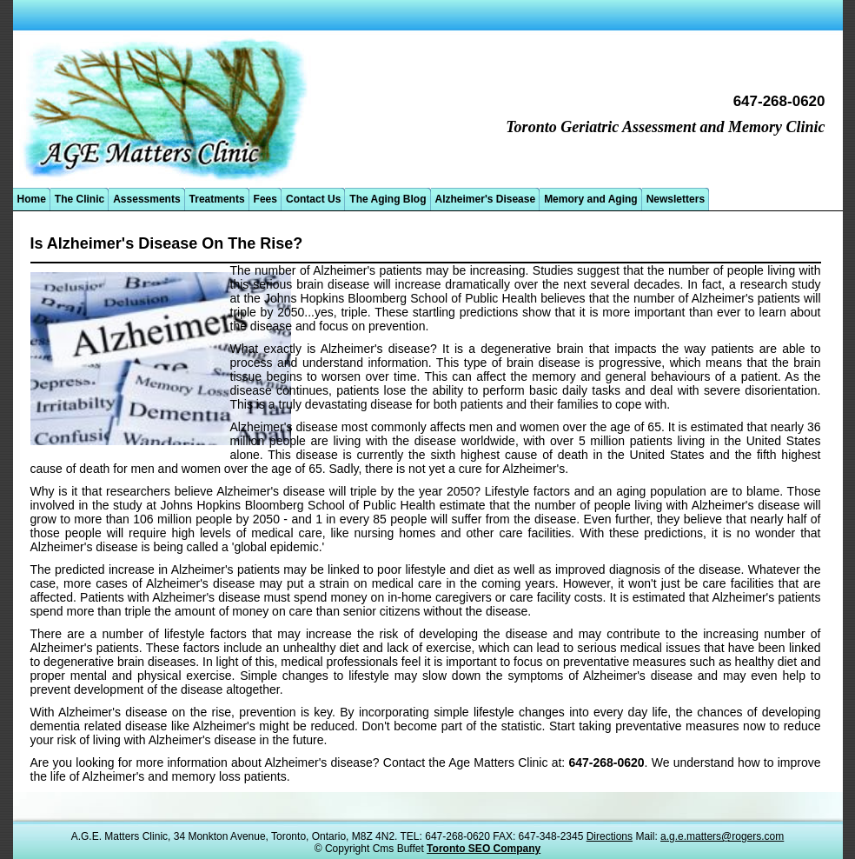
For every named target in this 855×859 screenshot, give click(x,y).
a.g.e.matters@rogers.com (722, 836)
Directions (610, 836)
